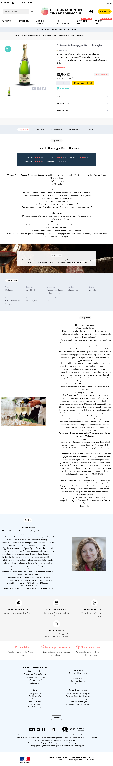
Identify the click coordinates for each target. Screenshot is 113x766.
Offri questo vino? (82, 110)
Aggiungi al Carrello (83, 83)
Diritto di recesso (78, 675)
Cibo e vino (40, 129)
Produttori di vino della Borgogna (77, 704)
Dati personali (78, 683)
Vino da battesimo (35, 701)
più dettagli (60, 66)
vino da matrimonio (35, 698)
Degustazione (23, 129)
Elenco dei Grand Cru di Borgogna (78, 696)
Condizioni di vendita (78, 681)
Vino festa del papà (35, 707)
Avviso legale (77, 678)
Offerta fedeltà (78, 670)
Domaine (91, 129)
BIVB (88, 506)
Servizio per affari (35, 696)
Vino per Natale (35, 704)
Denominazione (74, 129)
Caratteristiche (56, 129)
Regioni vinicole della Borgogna (78, 698)
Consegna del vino (35, 693)
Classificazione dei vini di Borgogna (78, 693)
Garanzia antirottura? (82, 103)
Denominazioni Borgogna (78, 701)
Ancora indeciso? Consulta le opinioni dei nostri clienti (91, 653)
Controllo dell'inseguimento (77, 673)
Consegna (82, 96)
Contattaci (56, 717)
